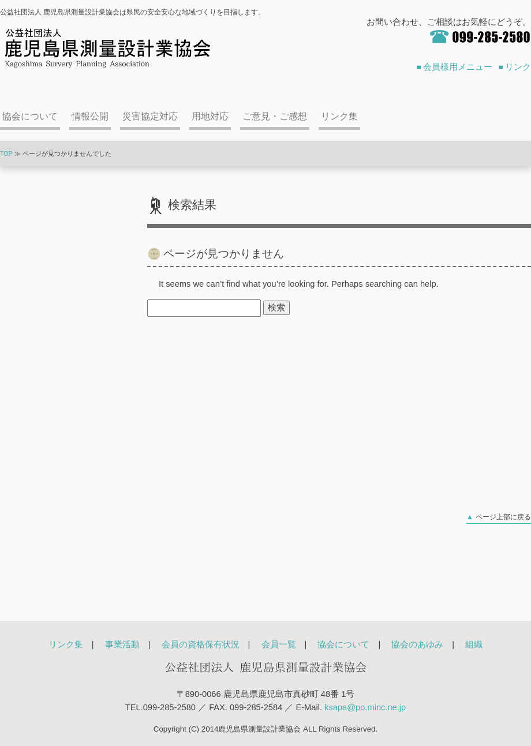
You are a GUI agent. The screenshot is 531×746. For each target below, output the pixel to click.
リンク (518, 67)
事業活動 (122, 644)
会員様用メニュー (457, 67)
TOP (6, 153)
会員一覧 (278, 644)
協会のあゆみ (417, 644)
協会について (30, 116)
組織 (474, 644)
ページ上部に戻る (503, 517)
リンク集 (339, 116)
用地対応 (210, 116)
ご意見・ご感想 (274, 116)
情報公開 (90, 116)
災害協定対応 (150, 116)
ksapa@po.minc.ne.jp (365, 707)
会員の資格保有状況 (201, 644)
